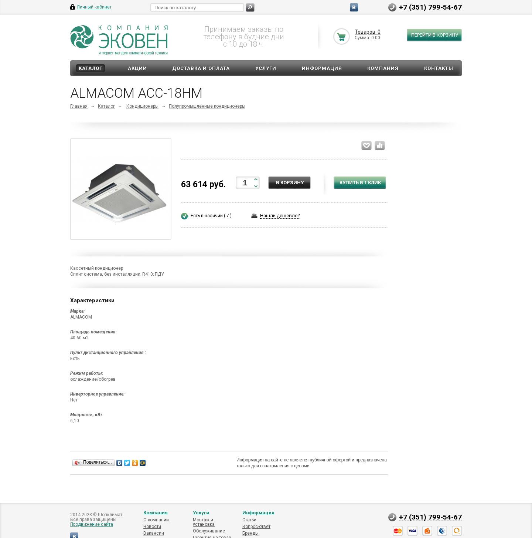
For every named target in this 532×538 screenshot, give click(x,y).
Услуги (265, 68)
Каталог (90, 68)
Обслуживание (209, 531)
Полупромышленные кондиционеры (207, 106)
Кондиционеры (142, 106)
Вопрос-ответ (256, 526)
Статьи (249, 519)
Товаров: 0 (368, 32)
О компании (156, 519)
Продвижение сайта (91, 524)
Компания (383, 68)
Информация (322, 68)
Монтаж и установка (204, 522)
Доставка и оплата (201, 68)
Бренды (250, 533)
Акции (137, 68)
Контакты (438, 68)
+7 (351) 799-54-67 (430, 7)
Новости (152, 526)
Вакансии (153, 533)
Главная (79, 106)
